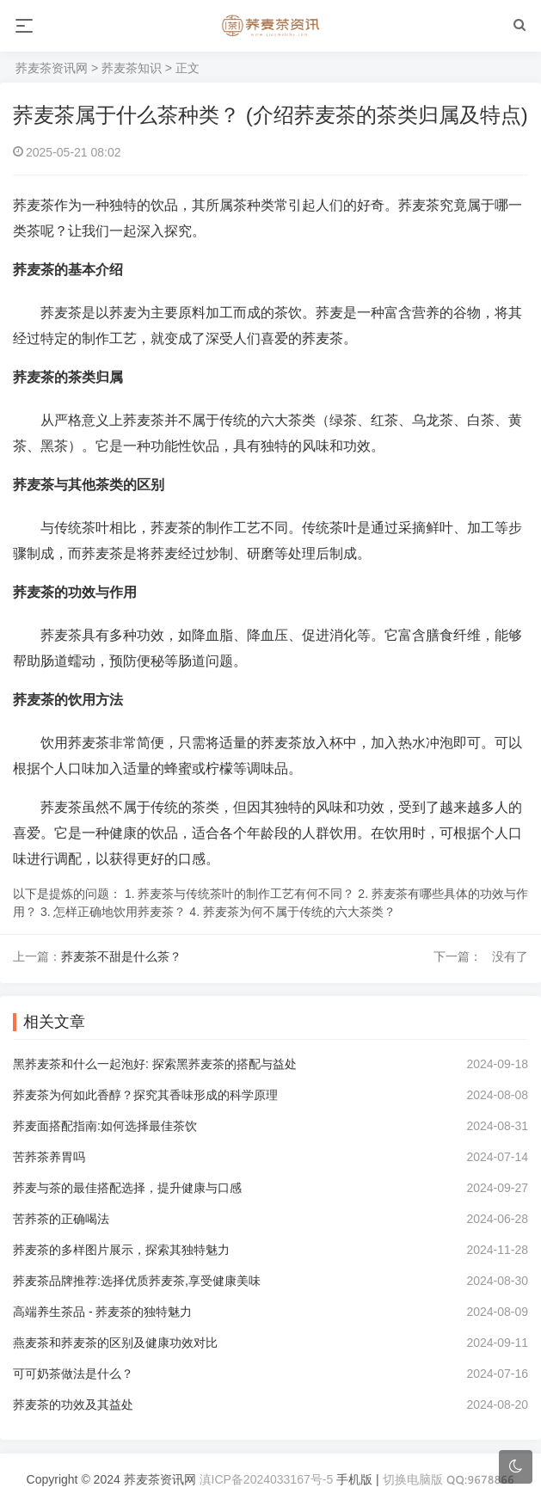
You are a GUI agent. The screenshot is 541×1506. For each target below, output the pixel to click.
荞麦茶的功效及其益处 (73, 1404)
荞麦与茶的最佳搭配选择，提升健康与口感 (127, 1188)
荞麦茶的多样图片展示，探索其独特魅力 (121, 1250)
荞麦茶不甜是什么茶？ (121, 956)
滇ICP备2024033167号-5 (267, 1479)
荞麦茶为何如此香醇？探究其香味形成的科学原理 (145, 1095)
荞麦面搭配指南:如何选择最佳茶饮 (105, 1126)
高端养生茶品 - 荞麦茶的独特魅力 (102, 1312)
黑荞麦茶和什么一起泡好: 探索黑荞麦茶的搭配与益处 (155, 1064)
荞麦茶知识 (131, 68)
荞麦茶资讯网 (51, 68)
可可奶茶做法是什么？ (73, 1373)
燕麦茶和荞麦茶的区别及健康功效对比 (115, 1342)
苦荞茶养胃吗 (49, 1157)
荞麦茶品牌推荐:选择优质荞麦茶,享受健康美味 (137, 1281)
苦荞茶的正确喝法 (61, 1219)
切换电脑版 (413, 1479)
